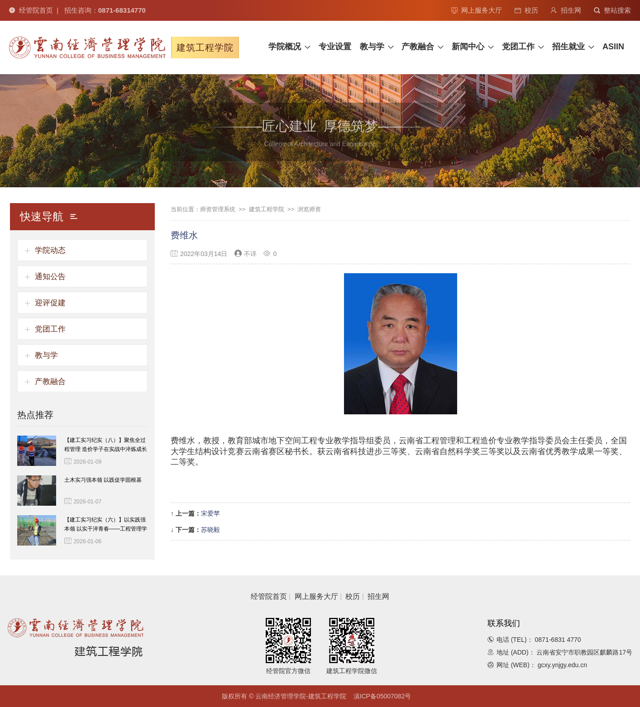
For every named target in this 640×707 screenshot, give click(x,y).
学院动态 (50, 250)
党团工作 (518, 46)
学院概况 (284, 46)
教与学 (372, 46)
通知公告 (50, 276)
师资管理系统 (217, 209)
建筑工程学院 (266, 209)
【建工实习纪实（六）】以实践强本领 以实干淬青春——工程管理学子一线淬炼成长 (105, 529)
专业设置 (335, 46)
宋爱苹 (210, 513)
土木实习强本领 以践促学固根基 (103, 480)
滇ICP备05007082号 (382, 696)
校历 (526, 10)
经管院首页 (31, 10)
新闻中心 (468, 46)
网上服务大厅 (476, 10)
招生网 (566, 10)
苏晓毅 (210, 529)
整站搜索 (612, 10)
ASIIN (613, 46)
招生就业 (568, 46)
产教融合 (417, 46)
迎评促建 (50, 303)
